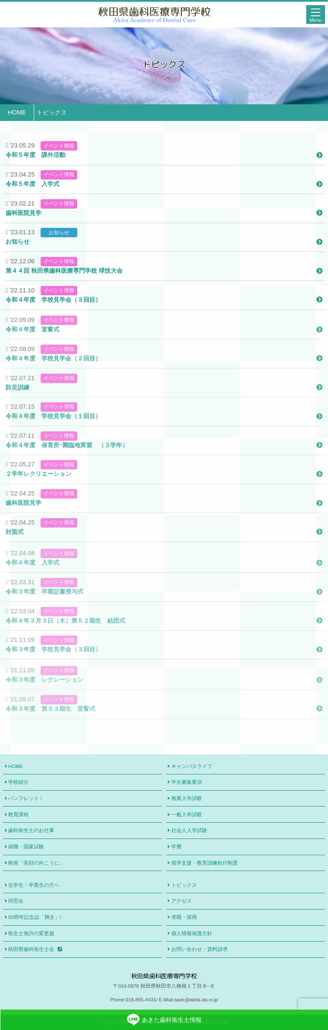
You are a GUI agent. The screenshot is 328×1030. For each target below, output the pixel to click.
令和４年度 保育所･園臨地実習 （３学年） (164, 460)
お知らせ (59, 241)
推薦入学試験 (186, 798)
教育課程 (18, 814)
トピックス (184, 885)
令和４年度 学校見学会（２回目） (164, 373)
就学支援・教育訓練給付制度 (204, 862)
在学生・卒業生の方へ (33, 885)
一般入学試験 (186, 814)
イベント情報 (59, 154)
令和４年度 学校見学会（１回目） (164, 431)
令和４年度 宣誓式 (164, 344)
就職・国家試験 (26, 846)
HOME (15, 766)
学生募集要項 (186, 782)
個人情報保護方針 (191, 933)
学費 (176, 846)
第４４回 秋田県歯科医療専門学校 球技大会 (164, 279)
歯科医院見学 (164, 221)
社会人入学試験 (189, 830)
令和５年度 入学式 (164, 192)
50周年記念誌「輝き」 (35, 917)
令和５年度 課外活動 (164, 163)
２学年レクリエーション (164, 489)
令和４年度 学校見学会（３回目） (164, 308)
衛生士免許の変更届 (31, 933)
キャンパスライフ (191, 766)
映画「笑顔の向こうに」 (36, 862)
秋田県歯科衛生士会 (35, 949)
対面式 (164, 547)
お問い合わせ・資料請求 (199, 949)
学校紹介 (18, 782)
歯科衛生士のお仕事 (31, 830)
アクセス (181, 900)
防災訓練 (164, 402)
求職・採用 (184, 917)
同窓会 (15, 900)
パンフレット (25, 798)
